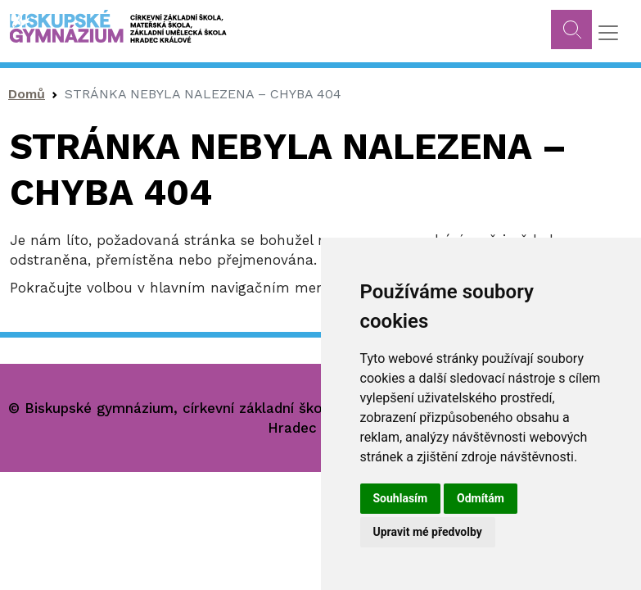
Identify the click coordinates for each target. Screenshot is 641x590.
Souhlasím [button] (400, 498)
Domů (26, 94)
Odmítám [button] (480, 498)
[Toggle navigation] (608, 32)
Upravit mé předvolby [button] (427, 531)
